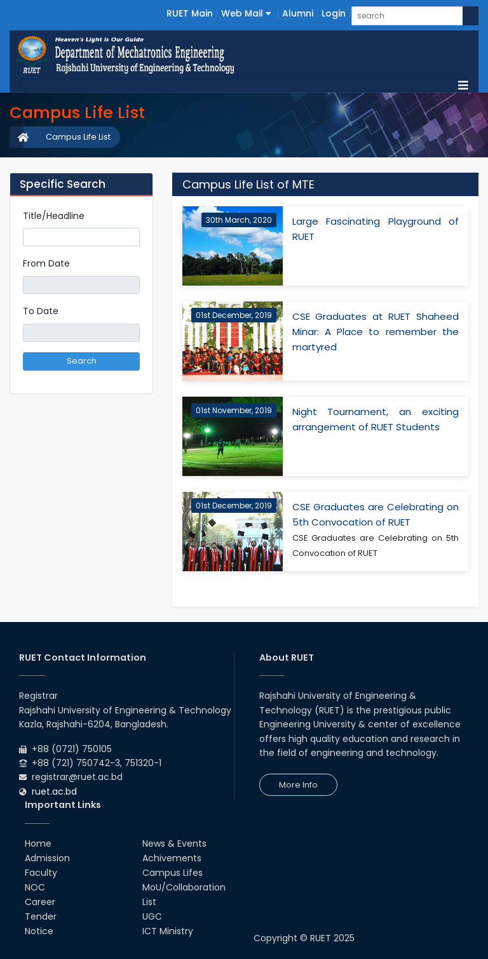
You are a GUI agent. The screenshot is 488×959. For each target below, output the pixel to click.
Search (82, 360)
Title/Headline (54, 215)
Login (334, 13)
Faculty (41, 872)
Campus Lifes (172, 872)
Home (38, 843)
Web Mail (246, 13)
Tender (41, 916)
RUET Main (189, 13)
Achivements (171, 858)
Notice (39, 931)
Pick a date (135, 285)
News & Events (174, 843)
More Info (298, 785)
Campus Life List (78, 137)
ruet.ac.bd (54, 791)
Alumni (297, 13)
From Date (46, 263)
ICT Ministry (167, 931)
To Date (40, 311)
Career (40, 902)
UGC (152, 916)
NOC (35, 887)
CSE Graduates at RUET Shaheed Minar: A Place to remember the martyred (375, 332)
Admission (47, 858)
